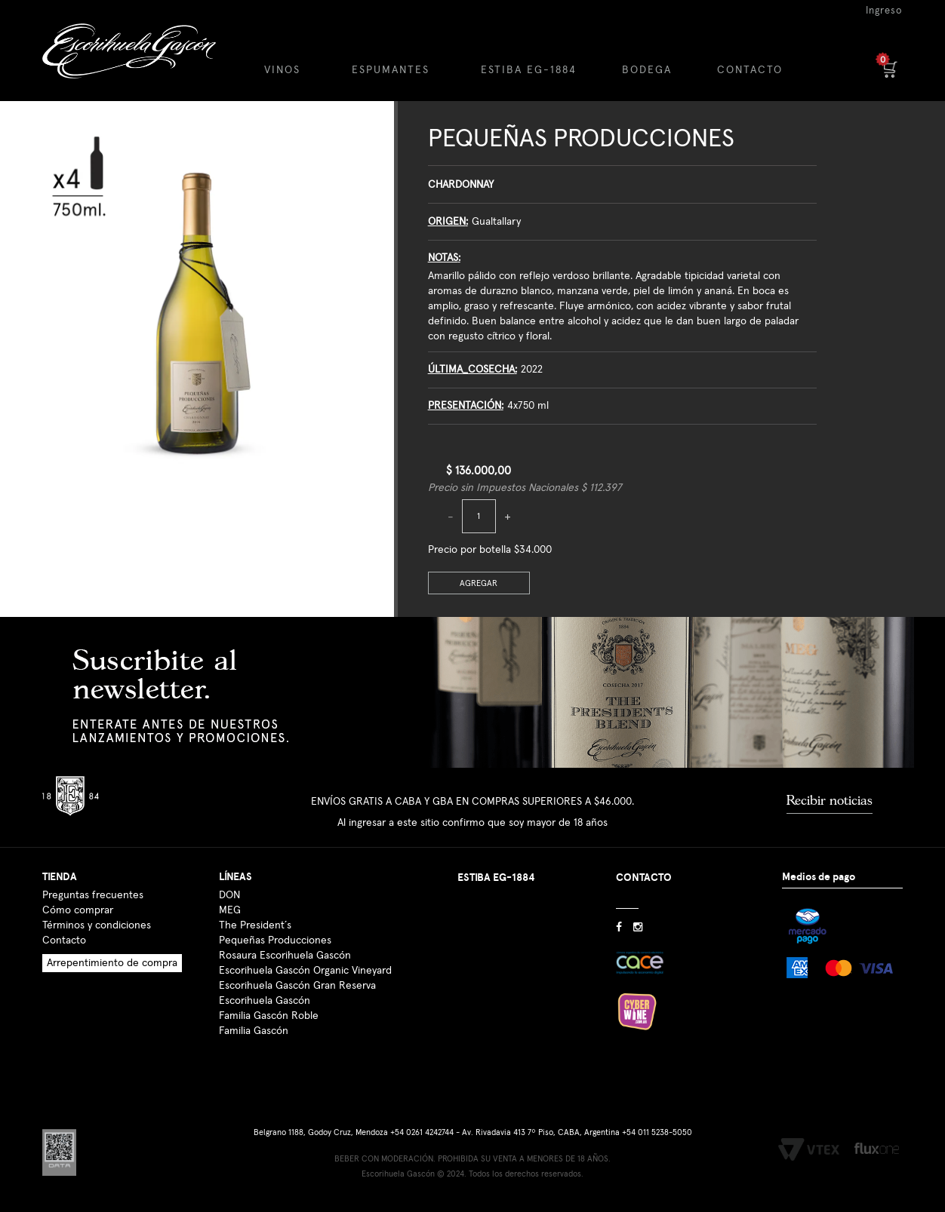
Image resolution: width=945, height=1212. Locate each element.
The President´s (255, 925)
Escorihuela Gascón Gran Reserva (297, 985)
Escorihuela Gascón (264, 1001)
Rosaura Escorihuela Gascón (285, 955)
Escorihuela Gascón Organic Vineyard (305, 970)
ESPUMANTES (390, 70)
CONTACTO (750, 70)
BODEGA (647, 70)
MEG (230, 910)
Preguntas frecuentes (92, 895)
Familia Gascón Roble (269, 1016)
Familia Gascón (253, 1031)
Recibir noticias (829, 800)
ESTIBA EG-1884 (529, 70)
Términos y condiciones (96, 925)
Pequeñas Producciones (581, 139)
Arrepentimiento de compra (112, 963)
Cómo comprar (77, 910)
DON (229, 895)
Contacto (64, 940)
